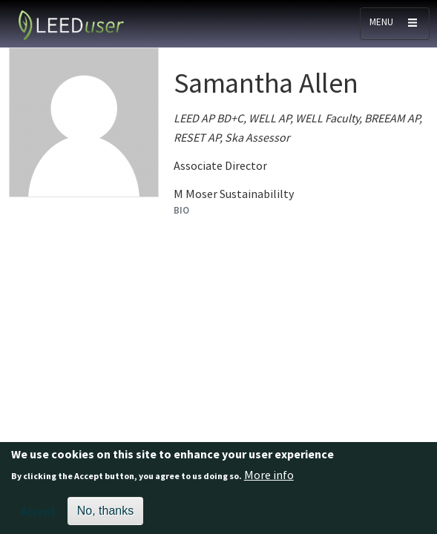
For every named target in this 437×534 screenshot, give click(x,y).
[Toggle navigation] (395, 23)
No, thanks (105, 516)
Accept (38, 516)
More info (269, 479)
